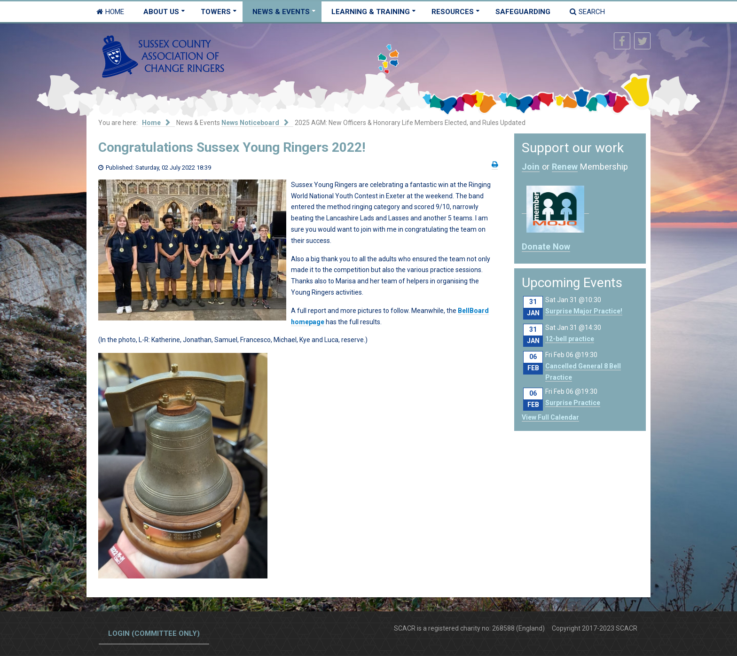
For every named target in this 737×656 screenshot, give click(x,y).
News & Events (281, 12)
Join (531, 167)
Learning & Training (370, 12)
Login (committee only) (154, 633)
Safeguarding (522, 12)
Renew (565, 167)
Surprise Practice (572, 402)
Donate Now (546, 246)
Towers (216, 12)
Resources (452, 12)
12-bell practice (569, 339)
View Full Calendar (550, 417)
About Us (161, 12)
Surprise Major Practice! (583, 311)
